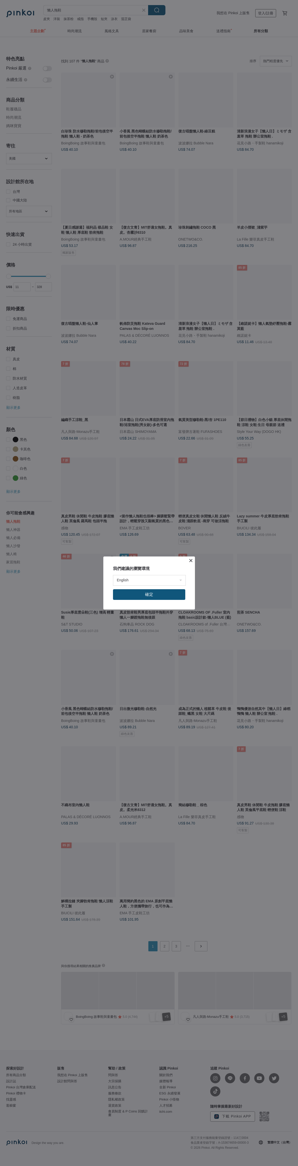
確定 (149, 594)
